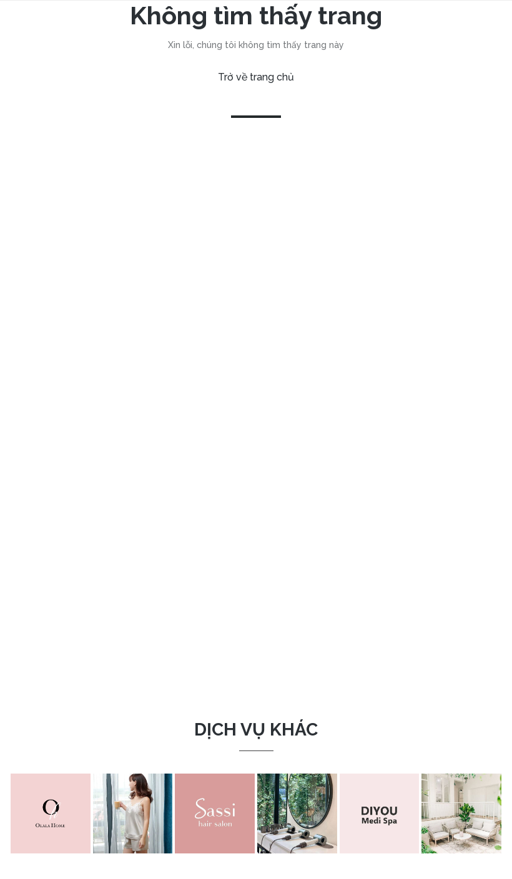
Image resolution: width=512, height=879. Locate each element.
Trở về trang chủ (256, 77)
